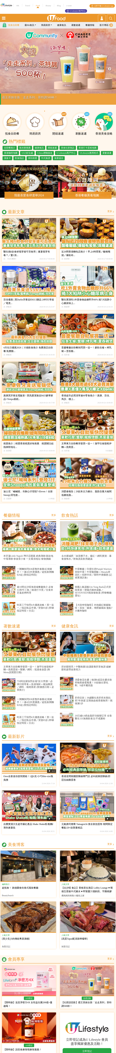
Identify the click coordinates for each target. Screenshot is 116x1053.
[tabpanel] (58, 71)
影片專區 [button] (104, 28)
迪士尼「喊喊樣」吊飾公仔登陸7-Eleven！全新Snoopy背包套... (28, 496)
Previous (6, 72)
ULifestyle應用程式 (89, 156)
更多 (109, 214)
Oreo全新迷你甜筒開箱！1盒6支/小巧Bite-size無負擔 (28, 781)
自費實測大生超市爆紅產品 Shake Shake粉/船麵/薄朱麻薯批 (28, 829)
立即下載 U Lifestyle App (103, 6)
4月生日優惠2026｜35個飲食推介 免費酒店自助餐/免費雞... (28, 352)
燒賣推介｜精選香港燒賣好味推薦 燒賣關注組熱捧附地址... (28, 448)
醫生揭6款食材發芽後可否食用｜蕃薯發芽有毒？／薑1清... (26, 256)
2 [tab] (49, 114)
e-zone (69, 5)
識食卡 (7, 161)
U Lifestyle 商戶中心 (77, 11)
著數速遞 (75, 28)
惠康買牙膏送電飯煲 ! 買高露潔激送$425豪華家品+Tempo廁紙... (28, 400)
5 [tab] (62, 114)
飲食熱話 (19, 161)
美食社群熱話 (67, 151)
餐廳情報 (89, 28)
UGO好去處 (27, 156)
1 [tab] (44, 114)
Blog (59, 5)
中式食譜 (45, 161)
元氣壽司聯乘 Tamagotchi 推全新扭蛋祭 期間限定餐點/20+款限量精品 (87, 829)
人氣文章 (65, 887)
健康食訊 (61, 28)
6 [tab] (66, 114)
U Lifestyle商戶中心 (66, 156)
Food (38, 5)
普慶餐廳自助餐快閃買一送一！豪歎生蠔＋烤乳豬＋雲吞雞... (86, 352)
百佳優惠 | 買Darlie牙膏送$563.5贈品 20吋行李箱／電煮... (28, 304)
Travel (27, 5)
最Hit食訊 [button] (29, 28)
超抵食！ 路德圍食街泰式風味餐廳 (20, 891)
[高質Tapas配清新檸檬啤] (74, 941)
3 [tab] (53, 114)
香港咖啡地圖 (10, 156)
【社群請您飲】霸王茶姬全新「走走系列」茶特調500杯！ (86, 1007)
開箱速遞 (52, 151)
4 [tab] (58, 114)
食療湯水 (58, 161)
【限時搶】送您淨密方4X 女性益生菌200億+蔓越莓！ (27, 1007)
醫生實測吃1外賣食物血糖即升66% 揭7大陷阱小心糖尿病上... (86, 304)
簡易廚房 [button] (45, 28)
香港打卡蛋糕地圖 (87, 151)
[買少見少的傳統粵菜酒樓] (16, 941)
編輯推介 (6, 887)
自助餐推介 (9, 151)
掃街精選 (32, 161)
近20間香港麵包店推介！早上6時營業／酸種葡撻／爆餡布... (85, 256)
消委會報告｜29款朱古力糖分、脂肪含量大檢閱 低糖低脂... (86, 496)
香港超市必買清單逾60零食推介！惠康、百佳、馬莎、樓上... (86, 400)
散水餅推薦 (25, 151)
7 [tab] (71, 114)
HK (17, 5)
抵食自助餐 (13, 28)
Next (110, 72)
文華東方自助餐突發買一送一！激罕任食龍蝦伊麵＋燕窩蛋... (86, 448)
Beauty (48, 5)
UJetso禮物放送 (44, 156)
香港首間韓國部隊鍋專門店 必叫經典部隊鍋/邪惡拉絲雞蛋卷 (85, 781)
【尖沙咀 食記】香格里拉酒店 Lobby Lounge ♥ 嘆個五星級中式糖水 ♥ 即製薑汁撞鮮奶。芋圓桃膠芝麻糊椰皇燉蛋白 (87, 894)
